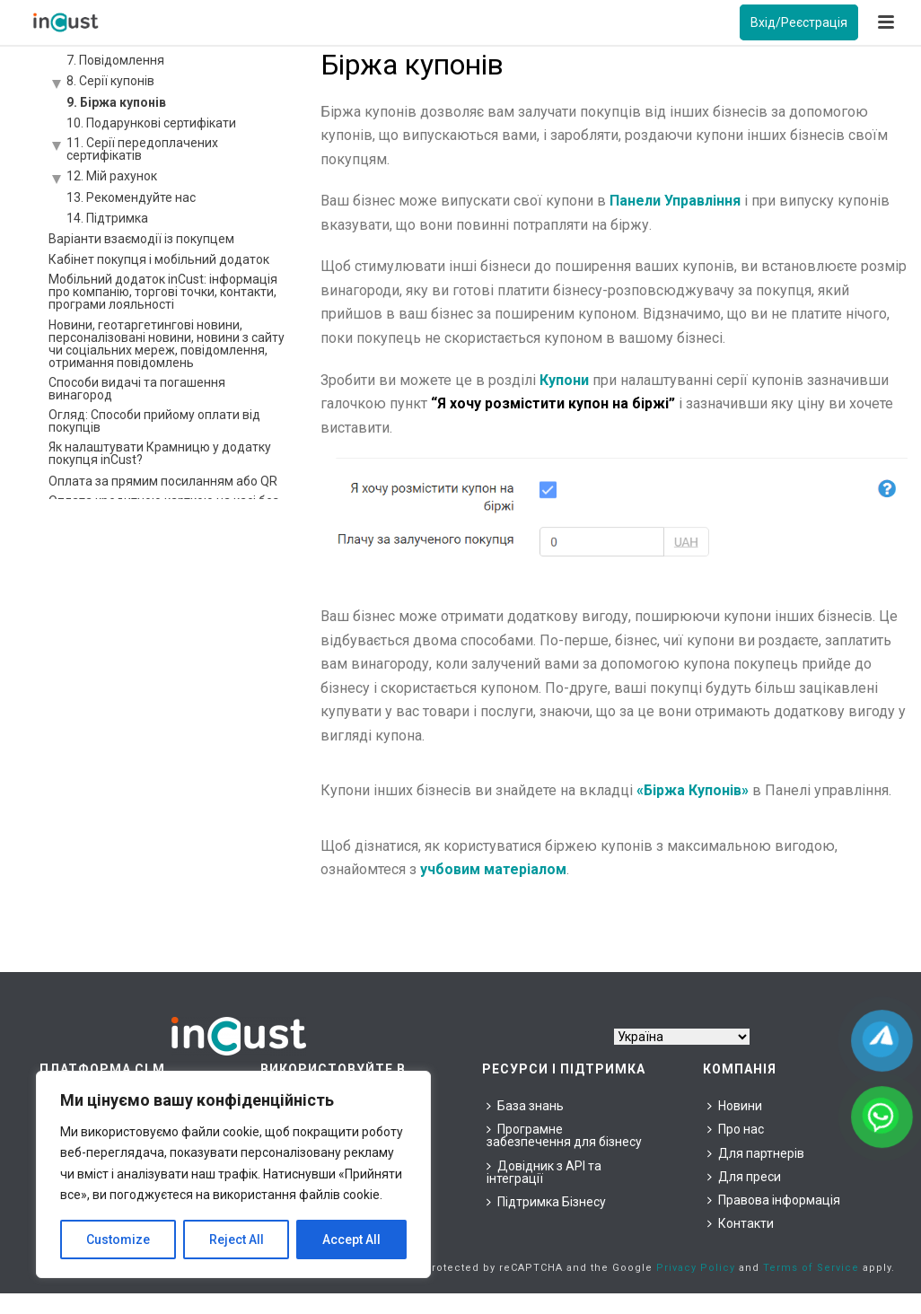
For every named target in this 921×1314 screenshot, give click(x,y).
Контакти (740, 1223)
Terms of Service (811, 1268)
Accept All (351, 1239)
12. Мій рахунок (111, 176)
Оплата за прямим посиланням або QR (162, 481)
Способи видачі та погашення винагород (136, 388)
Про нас (735, 1129)
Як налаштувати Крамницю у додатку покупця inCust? (159, 453)
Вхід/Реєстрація (798, 22)
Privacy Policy (695, 1268)
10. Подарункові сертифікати (151, 123)
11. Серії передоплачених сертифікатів (142, 149)
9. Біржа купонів (116, 102)
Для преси (744, 1176)
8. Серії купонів (110, 81)
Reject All (236, 1239)
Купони (564, 380)
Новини (734, 1106)
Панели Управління (675, 200)
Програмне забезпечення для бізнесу (564, 1135)
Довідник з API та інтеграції (544, 1172)
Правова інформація (773, 1200)
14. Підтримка (107, 218)
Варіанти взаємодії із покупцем (141, 239)
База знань (525, 1106)
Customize (118, 1239)
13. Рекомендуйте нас (131, 197)
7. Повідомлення (115, 60)
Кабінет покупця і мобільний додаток (158, 259)
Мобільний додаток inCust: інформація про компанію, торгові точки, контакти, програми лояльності (162, 291)
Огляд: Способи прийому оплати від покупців (154, 420)
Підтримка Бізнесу (546, 1202)
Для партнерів (755, 1153)
